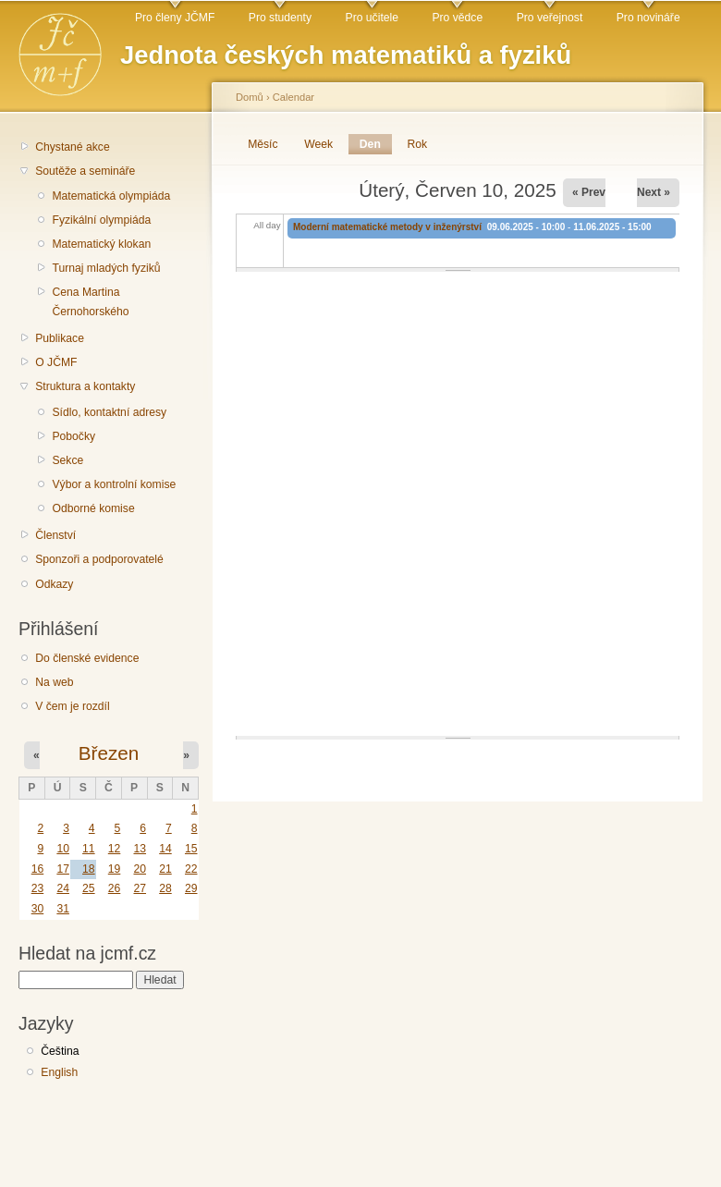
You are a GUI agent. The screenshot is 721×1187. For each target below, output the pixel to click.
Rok (418, 144)
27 (139, 888)
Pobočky (73, 436)
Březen (109, 753)
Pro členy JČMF (174, 17)
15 (191, 848)
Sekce (67, 460)
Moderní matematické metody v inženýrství (388, 227)
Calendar (293, 97)
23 (37, 888)
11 (88, 848)
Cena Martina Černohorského (90, 302)
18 (88, 869)
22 (191, 869)
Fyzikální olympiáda (101, 220)
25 (88, 888)
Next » (653, 192)
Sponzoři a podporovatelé (99, 559)
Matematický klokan (101, 244)
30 (37, 908)
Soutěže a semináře (85, 171)
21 (165, 869)
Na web (54, 682)
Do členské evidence (87, 658)
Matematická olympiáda (111, 196)
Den (376, 144)
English (59, 1072)
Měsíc (262, 144)
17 (62, 869)
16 (37, 869)
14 (165, 848)
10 (62, 848)
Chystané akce (72, 147)
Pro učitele (372, 17)
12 (114, 848)
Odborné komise (93, 508)
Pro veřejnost (550, 17)
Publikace (59, 338)
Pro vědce (457, 17)
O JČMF (56, 362)
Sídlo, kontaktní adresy (109, 412)
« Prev (588, 192)
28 (165, 888)
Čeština (60, 1051)
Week (318, 144)
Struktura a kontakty (85, 386)
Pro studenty (280, 17)
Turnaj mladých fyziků (106, 268)
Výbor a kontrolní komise (114, 484)
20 (139, 869)
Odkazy (54, 584)
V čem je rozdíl (72, 706)
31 (62, 908)
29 (191, 888)
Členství (55, 535)
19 (114, 869)
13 (139, 848)
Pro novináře (648, 17)
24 (62, 888)
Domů (249, 97)
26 (114, 888)
